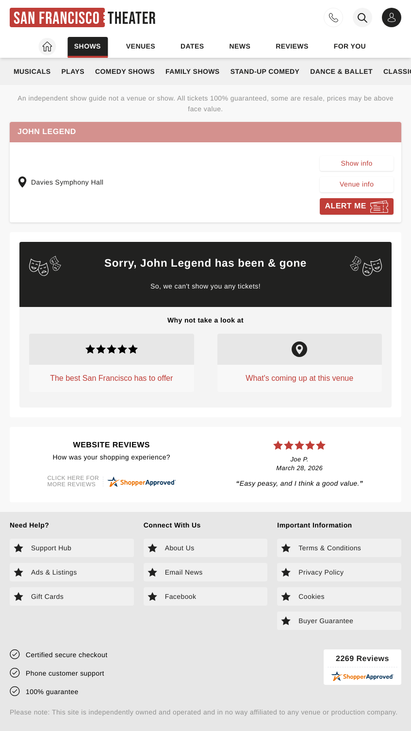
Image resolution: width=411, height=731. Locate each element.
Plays (72, 71)
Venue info (357, 184)
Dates (192, 46)
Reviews (292, 46)
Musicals (32, 71)
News (239, 46)
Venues (140, 46)
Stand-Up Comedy (265, 71)
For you (350, 46)
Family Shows (192, 71)
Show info (357, 163)
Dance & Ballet (341, 71)
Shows (87, 46)
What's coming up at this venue (299, 378)
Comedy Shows (125, 71)
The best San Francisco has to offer (111, 378)
